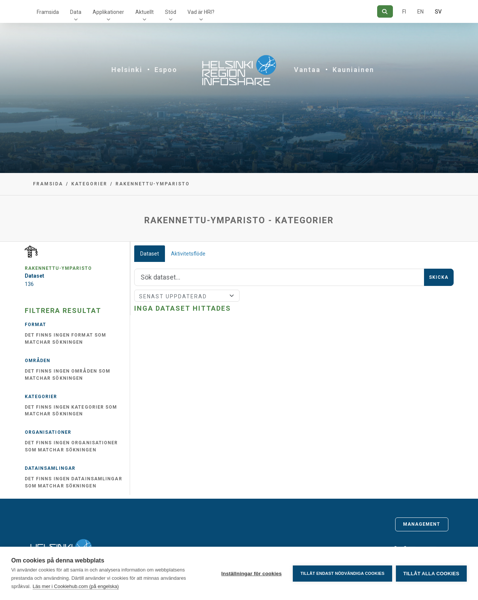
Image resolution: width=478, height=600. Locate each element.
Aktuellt (144, 12)
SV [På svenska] (438, 12)
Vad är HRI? (200, 12)
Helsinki (126, 70)
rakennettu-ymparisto (152, 183)
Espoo (165, 70)
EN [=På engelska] (420, 12)
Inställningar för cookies (251, 573)
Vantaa (307, 70)
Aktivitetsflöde (188, 254)
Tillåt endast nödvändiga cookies (342, 573)
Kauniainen (353, 70)
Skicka (439, 277)
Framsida (48, 12)
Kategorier (89, 183)
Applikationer (108, 12)
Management (422, 524)
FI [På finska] (404, 12)
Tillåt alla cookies (431, 573)
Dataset (149, 254)
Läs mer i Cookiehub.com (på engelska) (76, 586)
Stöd (170, 12)
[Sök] (385, 11)
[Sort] (187, 296)
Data (75, 12)
